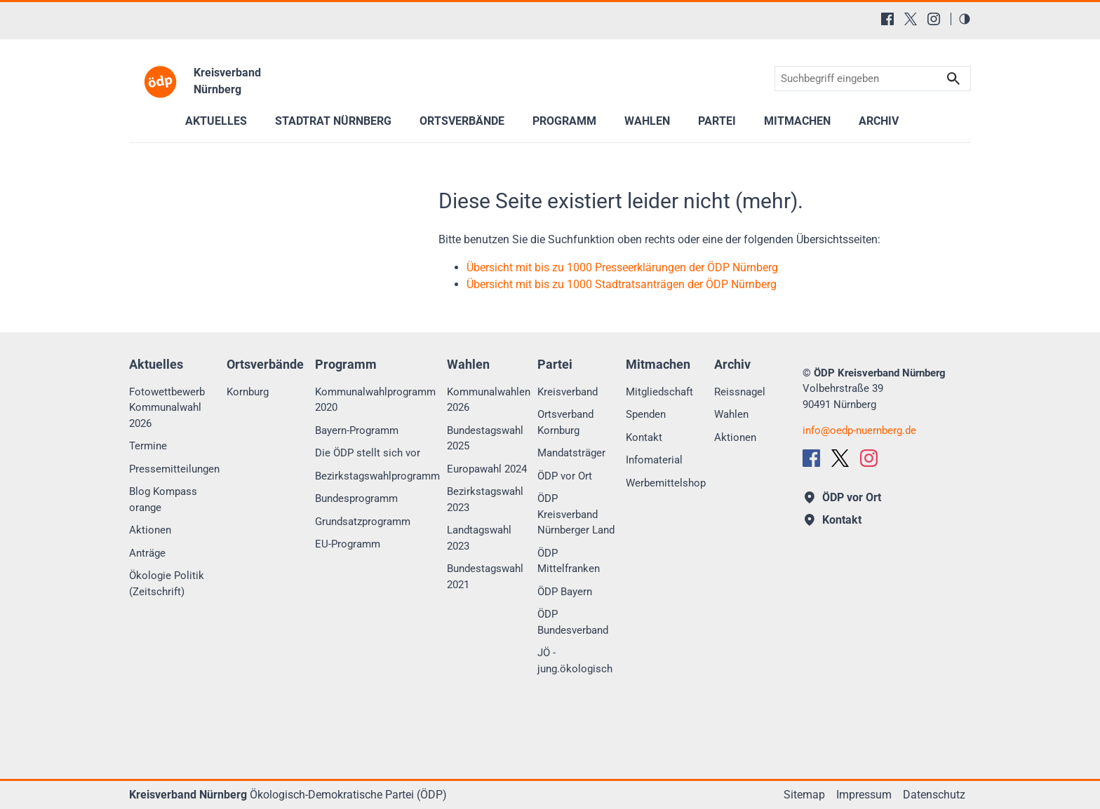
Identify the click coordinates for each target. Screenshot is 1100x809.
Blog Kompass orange (163, 499)
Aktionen (150, 530)
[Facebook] (887, 19)
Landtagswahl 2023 (479, 538)
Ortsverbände (462, 121)
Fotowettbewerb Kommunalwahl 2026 (167, 408)
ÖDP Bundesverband (572, 622)
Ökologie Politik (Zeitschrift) (166, 583)
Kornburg (248, 392)
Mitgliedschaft (659, 392)
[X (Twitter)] (910, 19)
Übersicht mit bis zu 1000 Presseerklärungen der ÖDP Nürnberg (622, 267)
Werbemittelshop (666, 483)
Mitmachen (797, 121)
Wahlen (647, 121)
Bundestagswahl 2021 (485, 576)
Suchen (953, 79)
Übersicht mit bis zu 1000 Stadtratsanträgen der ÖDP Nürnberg (622, 284)
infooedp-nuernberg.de (859, 430)
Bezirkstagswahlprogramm (377, 476)
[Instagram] (933, 19)
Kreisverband (567, 392)
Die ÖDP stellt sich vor (367, 453)
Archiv (879, 121)
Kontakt (644, 437)
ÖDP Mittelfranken (568, 561)
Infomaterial (654, 460)
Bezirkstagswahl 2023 (485, 499)
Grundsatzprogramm (362, 521)
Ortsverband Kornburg (565, 422)
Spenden (646, 414)
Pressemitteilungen (174, 469)
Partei (717, 121)
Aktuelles (216, 121)
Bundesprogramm (356, 498)
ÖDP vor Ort (564, 476)
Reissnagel (739, 392)
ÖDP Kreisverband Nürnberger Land (576, 514)
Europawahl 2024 (487, 469)
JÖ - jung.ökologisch (574, 660)
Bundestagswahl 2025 (485, 438)
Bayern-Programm (356, 430)
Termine (148, 446)
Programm (564, 121)
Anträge (147, 553)
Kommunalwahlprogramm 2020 (375, 400)
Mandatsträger (571, 453)
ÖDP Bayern (564, 591)
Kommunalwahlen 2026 (488, 400)
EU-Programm (347, 544)
